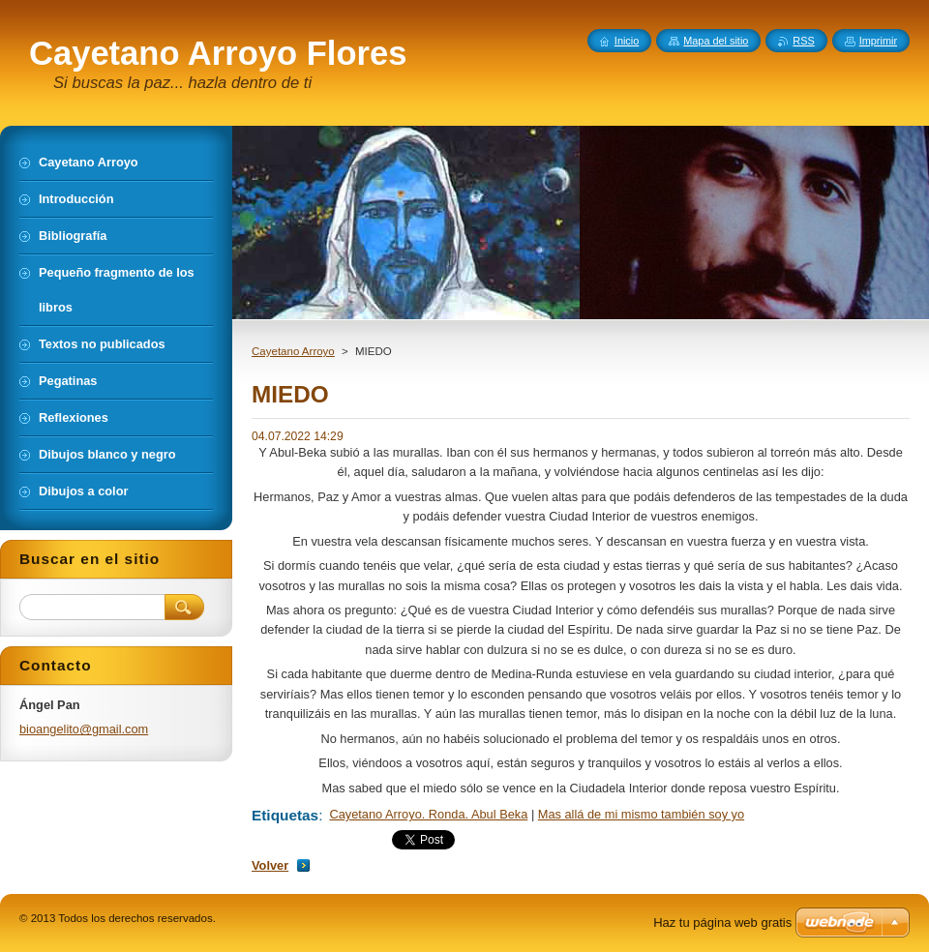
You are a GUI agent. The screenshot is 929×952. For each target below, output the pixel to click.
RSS (803, 40)
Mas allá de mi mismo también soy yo (641, 814)
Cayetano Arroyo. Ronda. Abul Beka (428, 814)
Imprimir (878, 40)
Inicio (626, 40)
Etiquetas (285, 815)
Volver (270, 865)
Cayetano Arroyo (293, 351)
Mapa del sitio (715, 40)
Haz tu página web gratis (722, 922)
